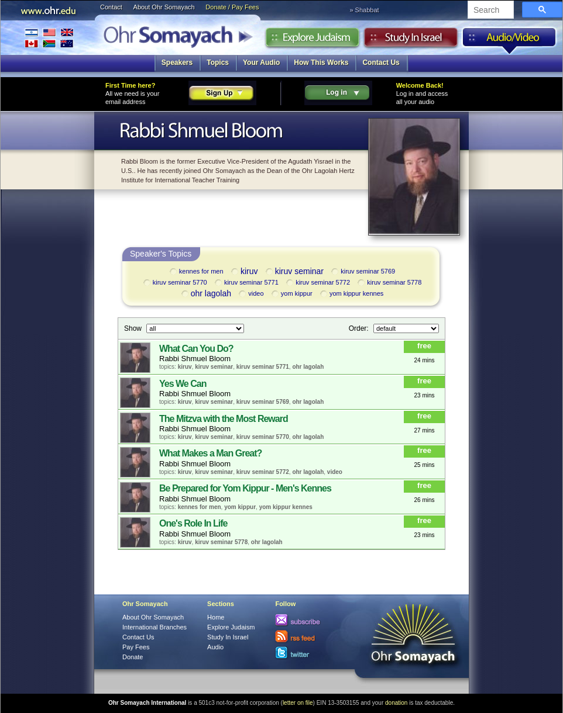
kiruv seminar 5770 (174, 283)
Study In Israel (227, 637)
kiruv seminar (294, 272)
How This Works (321, 62)
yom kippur (291, 294)
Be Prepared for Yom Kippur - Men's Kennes (245, 488)
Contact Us (380, 62)
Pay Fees (135, 646)
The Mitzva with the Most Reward (223, 419)
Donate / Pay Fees (232, 7)
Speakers (177, 62)
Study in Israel (411, 40)
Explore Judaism (312, 40)
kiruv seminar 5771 (246, 283)
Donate (132, 656)
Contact (111, 7)
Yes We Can (182, 384)
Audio (509, 40)
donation (396, 703)
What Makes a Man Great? (210, 453)
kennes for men (196, 271)
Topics (218, 62)
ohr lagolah (205, 294)
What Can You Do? (196, 349)
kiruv (243, 272)
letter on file (298, 703)
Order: (359, 328)
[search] (489, 10)
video (250, 294)
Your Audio (261, 62)
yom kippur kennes (350, 294)
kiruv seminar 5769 (362, 271)
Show (133, 328)
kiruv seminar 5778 (388, 283)
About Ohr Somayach (164, 7)
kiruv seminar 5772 (317, 283)
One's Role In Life (193, 523)
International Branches (49, 37)
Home (215, 617)
